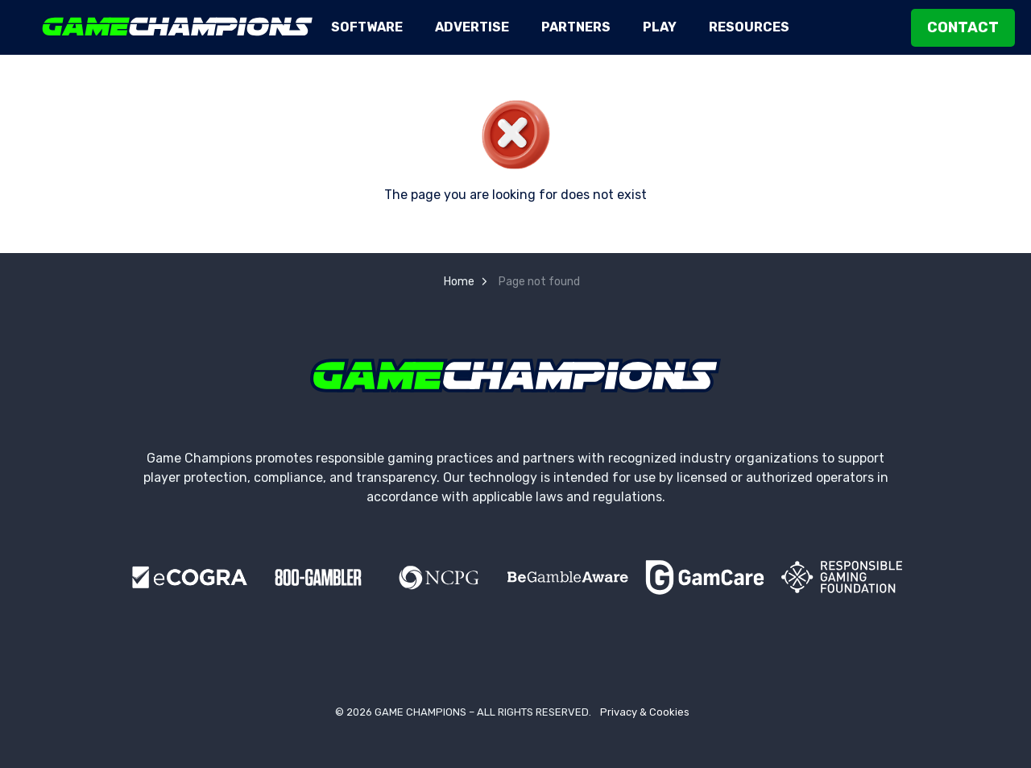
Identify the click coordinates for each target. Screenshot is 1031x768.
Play (660, 27)
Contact (963, 28)
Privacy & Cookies (644, 712)
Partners (576, 27)
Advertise (472, 27)
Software (367, 27)
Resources (749, 27)
